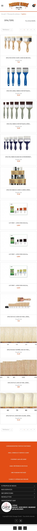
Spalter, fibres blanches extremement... (18, 157)
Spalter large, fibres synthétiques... (19, 91)
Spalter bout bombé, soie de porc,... (18, 350)
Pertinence (7, 30)
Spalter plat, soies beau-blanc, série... (18, 416)
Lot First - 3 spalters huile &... (18, 223)
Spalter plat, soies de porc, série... (18, 317)
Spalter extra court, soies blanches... (18, 58)
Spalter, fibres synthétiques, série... (18, 124)
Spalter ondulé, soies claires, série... (18, 190)
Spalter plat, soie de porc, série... (18, 383)
